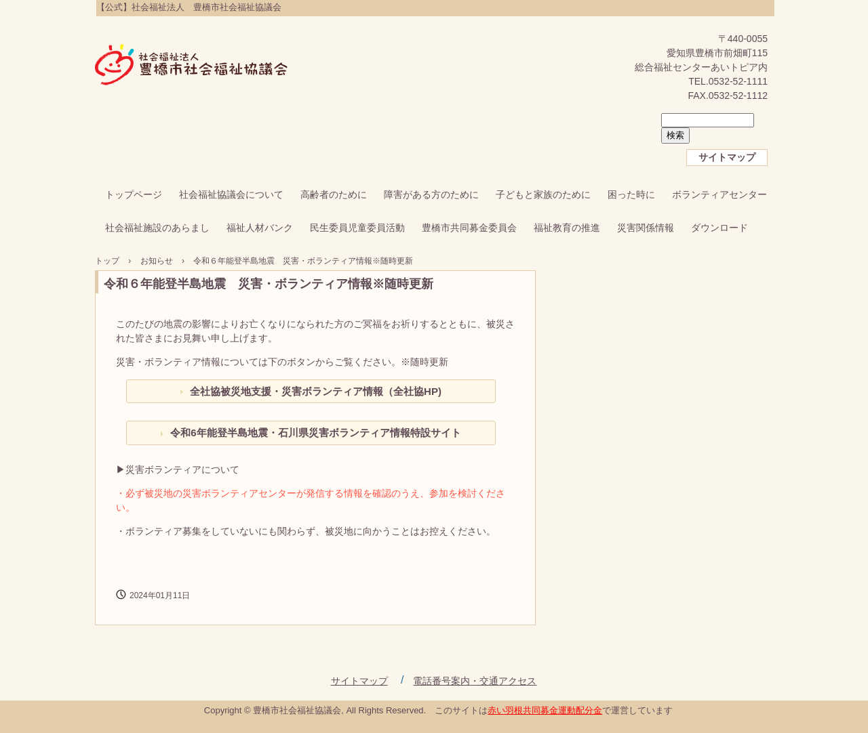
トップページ (133, 194)
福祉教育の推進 (567, 227)
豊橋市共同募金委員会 (469, 227)
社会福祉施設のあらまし (157, 227)
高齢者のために (333, 194)
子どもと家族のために (543, 194)
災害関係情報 (645, 227)
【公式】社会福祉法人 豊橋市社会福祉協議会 (191, 65)
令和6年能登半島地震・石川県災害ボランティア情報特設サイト (315, 432)
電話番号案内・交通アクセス (474, 680)
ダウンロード (719, 227)
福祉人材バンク (259, 227)
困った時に (631, 194)
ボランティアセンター (719, 194)
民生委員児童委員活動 (357, 227)
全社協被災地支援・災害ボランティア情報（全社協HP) (315, 391)
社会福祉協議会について (231, 194)
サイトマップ (726, 157)
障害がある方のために (431, 194)
